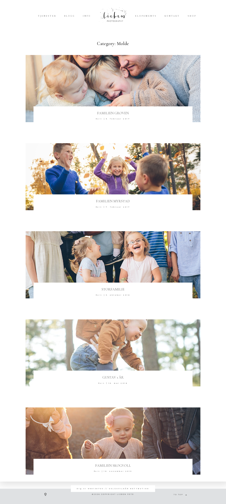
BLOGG (69, 16)
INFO (87, 16)
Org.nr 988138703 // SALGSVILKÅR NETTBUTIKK (113, 488)
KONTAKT (172, 16)
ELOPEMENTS (146, 16)
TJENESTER (47, 16)
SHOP (192, 16)
